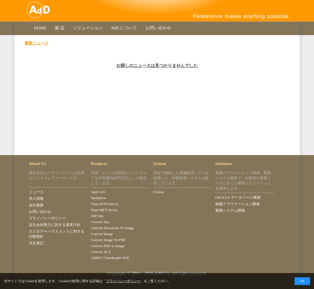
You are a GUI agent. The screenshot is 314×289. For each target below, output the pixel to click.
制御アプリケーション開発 (237, 204)
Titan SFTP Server (105, 204)
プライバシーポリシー (47, 218)
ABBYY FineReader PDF (110, 258)
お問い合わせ (158, 28)
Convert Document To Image (112, 228)
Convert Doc (100, 222)
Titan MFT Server (104, 210)
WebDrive (98, 198)
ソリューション (88, 28)
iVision (158, 192)
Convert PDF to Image (108, 246)
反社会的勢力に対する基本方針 (55, 225)
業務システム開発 (230, 210)
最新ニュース (36, 43)
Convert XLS (101, 252)
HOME (40, 28)
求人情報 (36, 198)
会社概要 (36, 205)
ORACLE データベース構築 (238, 197)
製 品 (59, 28)
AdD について (124, 28)
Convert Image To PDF (108, 240)
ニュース (36, 192)
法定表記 (36, 243)
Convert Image (102, 234)
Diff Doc (97, 216)
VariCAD (98, 192)
